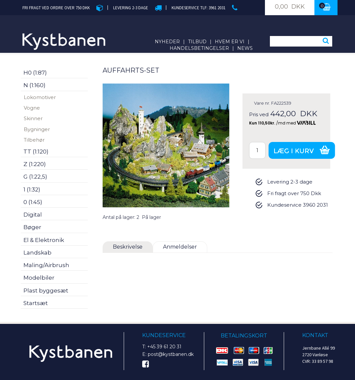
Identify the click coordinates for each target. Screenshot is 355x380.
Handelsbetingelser (199, 48)
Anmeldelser (180, 247)
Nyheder (167, 42)
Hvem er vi (229, 42)
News (245, 48)
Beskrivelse (128, 247)
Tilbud (197, 42)
